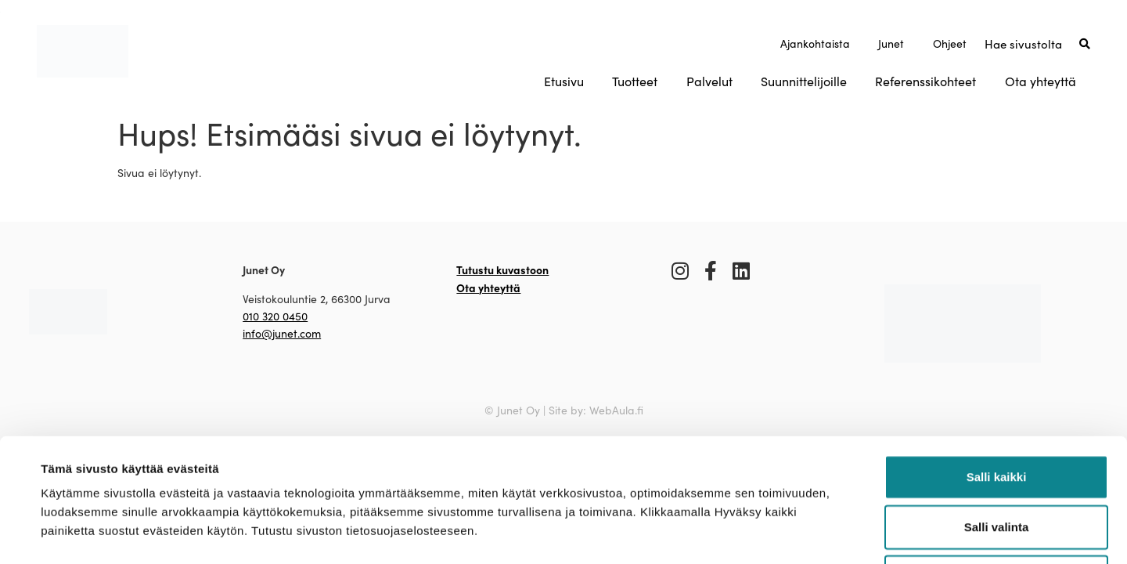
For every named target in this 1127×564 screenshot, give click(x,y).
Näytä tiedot (673, 533)
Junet (891, 43)
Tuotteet (634, 81)
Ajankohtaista (815, 43)
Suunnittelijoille (804, 81)
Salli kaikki (997, 360)
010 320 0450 (275, 316)
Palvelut (709, 81)
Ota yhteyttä (1040, 81)
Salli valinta (996, 411)
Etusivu (564, 81)
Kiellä (996, 461)
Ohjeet (950, 43)
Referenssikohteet (925, 81)
